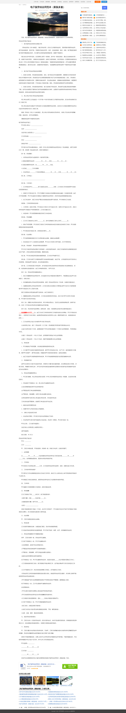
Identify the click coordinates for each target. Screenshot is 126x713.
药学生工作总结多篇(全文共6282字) (105, 28)
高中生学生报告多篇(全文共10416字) (29, 692)
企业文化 (65, 1)
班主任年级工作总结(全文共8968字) (91, 52)
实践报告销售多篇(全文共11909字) (58, 692)
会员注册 (104, 1)
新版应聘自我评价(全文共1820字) (105, 25)
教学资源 (53, 1)
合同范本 (71, 1)
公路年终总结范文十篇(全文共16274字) (106, 47)
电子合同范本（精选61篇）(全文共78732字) (31, 704)
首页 (20, 4)
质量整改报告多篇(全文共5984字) (57, 704)
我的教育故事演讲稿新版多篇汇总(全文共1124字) (33, 694)
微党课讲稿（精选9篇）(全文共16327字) (93, 35)
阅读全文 (52, 10)
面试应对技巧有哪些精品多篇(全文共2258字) (61, 694)
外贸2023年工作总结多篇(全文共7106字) (106, 33)
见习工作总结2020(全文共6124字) (105, 60)
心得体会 (59, 1)
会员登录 (98, 1)
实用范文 (77, 1)
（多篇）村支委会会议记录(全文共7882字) (60, 701)
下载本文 (58, 10)
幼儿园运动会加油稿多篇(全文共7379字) (93, 20)
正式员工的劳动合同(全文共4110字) (91, 45)
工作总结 (42, 1)
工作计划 (36, 1)
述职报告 (47, 1)
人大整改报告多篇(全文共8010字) (28, 699)
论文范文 (83, 1)
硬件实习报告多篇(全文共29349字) (91, 17)
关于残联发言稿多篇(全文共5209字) (29, 696)
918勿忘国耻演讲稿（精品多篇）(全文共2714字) (33, 701)
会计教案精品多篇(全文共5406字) (91, 22)
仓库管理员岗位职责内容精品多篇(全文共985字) (62, 696)
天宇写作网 (61, 711)
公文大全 (89, 1)
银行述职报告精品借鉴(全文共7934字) (92, 50)
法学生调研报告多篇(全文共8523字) (105, 35)
